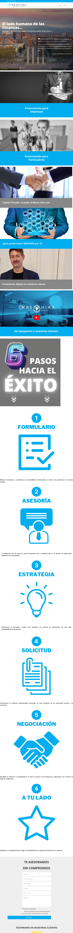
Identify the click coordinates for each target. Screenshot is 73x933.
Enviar (29, 917)
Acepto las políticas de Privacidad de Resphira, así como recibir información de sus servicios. (36, 912)
